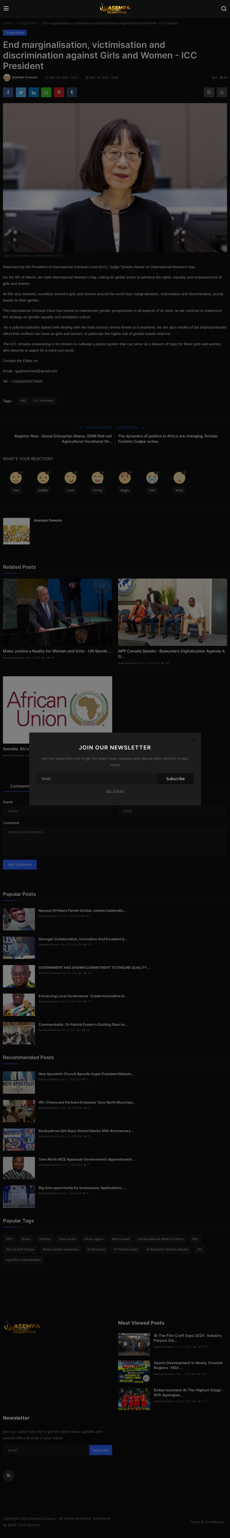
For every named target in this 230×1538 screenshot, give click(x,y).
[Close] (194, 739)
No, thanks (115, 791)
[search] (224, 8)
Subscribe (175, 778)
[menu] (6, 8)
